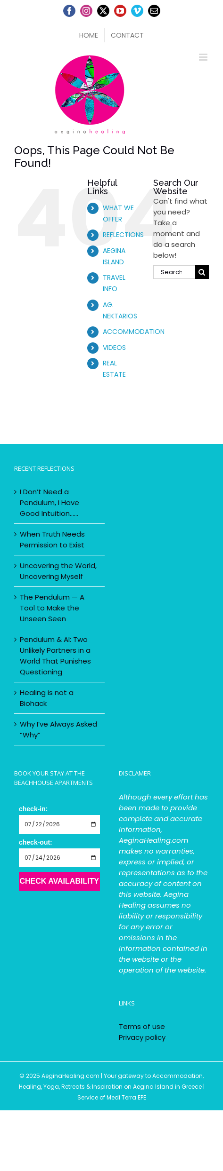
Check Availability (59, 881)
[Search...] (174, 272)
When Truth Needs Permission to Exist (52, 539)
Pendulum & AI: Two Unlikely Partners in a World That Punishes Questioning (55, 655)
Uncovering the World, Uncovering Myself (58, 571)
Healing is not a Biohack (47, 698)
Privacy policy (142, 1037)
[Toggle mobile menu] (204, 57)
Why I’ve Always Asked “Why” (58, 729)
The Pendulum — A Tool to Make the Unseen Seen (52, 608)
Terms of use (142, 1026)
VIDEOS (114, 347)
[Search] (202, 272)
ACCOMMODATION (134, 331)
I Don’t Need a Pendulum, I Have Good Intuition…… (49, 502)
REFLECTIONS (123, 234)
